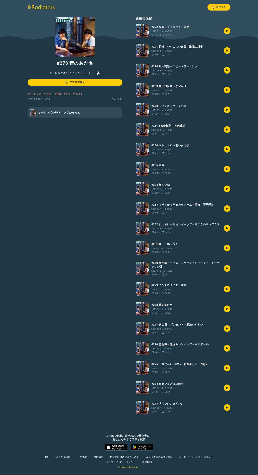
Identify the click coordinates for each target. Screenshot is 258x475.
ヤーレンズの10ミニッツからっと (70, 73)
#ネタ (68, 93)
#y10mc (77, 93)
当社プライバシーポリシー (121, 462)
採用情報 (98, 457)
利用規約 (147, 462)
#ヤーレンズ (36, 93)
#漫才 (59, 93)
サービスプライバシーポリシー (196, 457)
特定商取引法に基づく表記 (124, 457)
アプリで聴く (74, 82)
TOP (47, 457)
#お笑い (49, 93)
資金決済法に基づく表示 (159, 457)
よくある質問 (63, 457)
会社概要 (82, 457)
